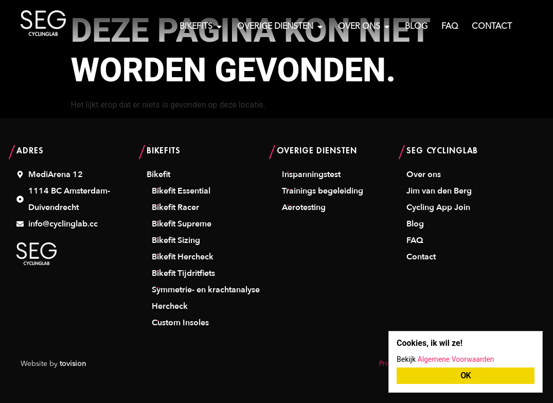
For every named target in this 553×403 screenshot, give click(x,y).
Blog (415, 224)
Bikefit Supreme (181, 224)
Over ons (423, 174)
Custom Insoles (180, 322)
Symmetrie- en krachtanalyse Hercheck (206, 298)
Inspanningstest (311, 174)
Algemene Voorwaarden (456, 359)
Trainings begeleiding (322, 191)
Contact (421, 256)
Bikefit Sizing (176, 240)
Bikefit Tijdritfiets (183, 273)
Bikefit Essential (181, 191)
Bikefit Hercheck (182, 256)
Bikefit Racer (175, 207)
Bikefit (158, 174)
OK (465, 375)
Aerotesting (304, 207)
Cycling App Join (438, 207)
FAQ (414, 240)
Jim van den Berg (439, 191)
